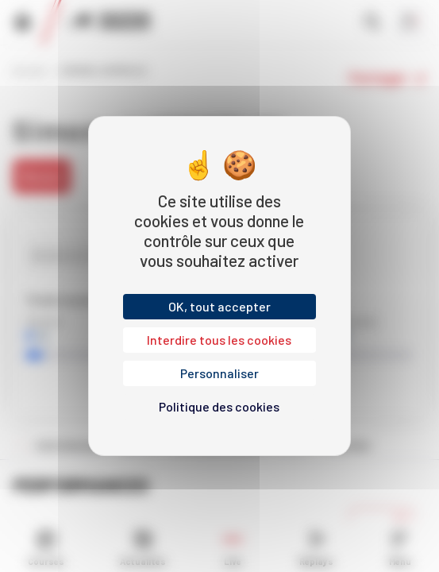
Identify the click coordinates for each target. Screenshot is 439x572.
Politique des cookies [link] (219, 406)
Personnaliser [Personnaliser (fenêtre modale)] (219, 373)
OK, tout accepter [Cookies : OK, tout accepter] (219, 306)
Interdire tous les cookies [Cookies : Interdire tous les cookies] (219, 339)
